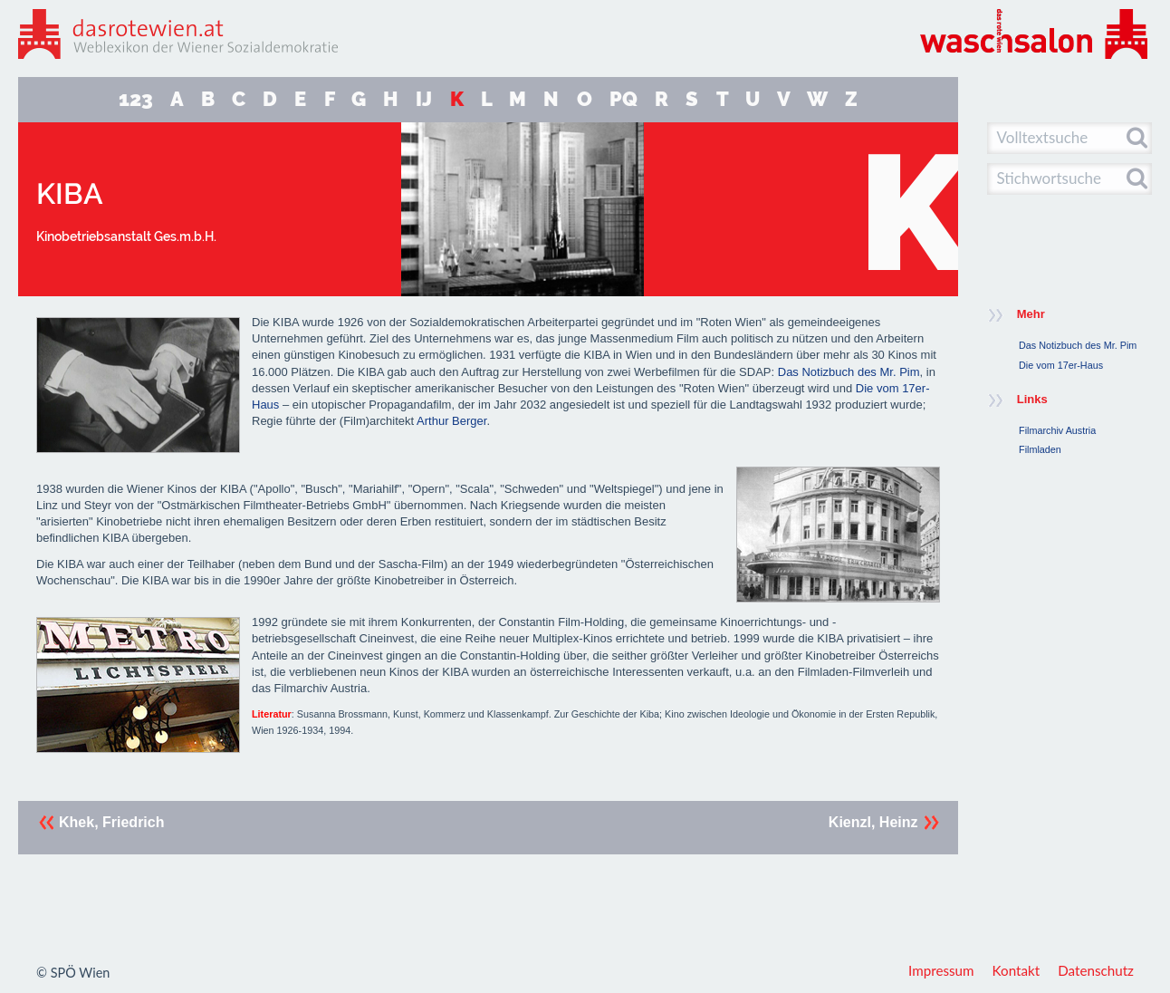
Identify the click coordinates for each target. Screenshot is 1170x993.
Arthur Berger (451, 421)
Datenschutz (1096, 970)
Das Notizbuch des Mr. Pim (849, 372)
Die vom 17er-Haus (1061, 365)
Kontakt (1017, 970)
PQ (623, 99)
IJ (424, 99)
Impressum (941, 970)
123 (136, 99)
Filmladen (1040, 449)
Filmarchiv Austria (1057, 430)
